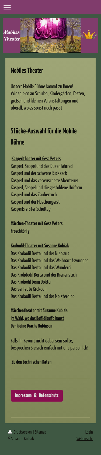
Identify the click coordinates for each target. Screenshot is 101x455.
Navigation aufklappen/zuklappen (50, 7)
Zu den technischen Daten (31, 362)
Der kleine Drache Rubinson (31, 326)
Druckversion (20, 431)
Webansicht (84, 438)
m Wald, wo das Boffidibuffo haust (38, 318)
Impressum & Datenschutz (36, 395)
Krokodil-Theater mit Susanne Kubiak (40, 245)
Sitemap (40, 431)
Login (89, 431)
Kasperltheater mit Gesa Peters (36, 158)
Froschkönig (20, 231)
